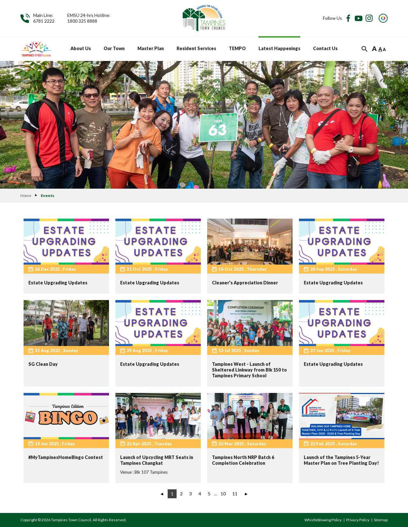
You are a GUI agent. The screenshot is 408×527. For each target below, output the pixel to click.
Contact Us (325, 48)
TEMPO (237, 48)
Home (25, 195)
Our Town (114, 48)
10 (223, 493)
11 (234, 493)
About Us (80, 48)
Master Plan (150, 48)
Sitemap (381, 519)
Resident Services (196, 48)
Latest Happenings (279, 48)
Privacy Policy (357, 519)
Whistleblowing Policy (323, 519)
